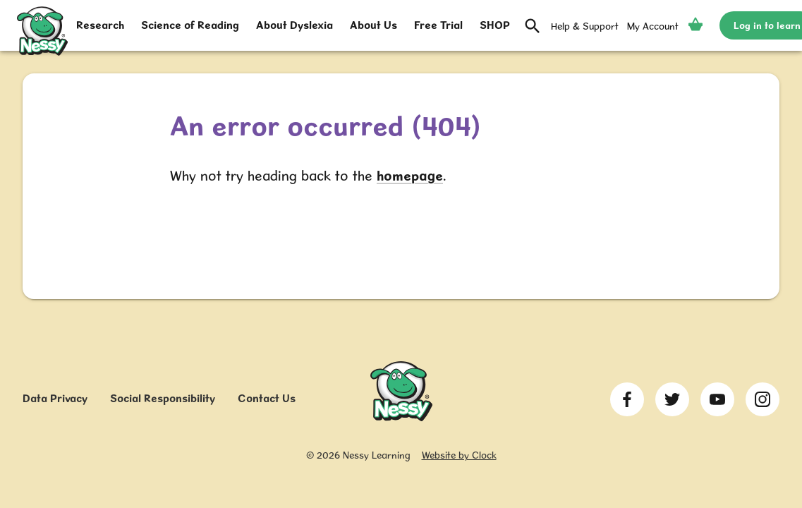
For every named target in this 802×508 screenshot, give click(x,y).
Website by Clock (459, 455)
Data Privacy (55, 398)
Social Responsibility (162, 398)
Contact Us (267, 398)
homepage (410, 175)
